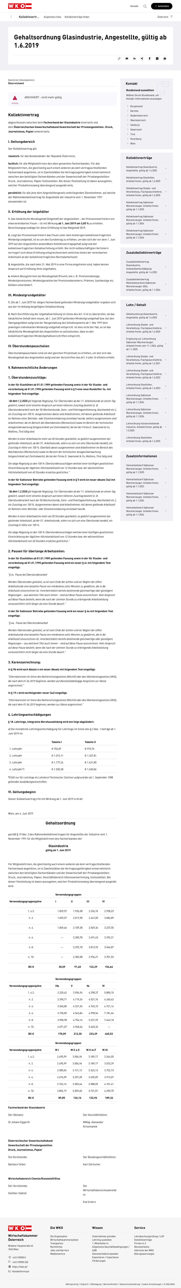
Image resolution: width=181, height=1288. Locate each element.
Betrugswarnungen (144, 1253)
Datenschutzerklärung (130, 1284)
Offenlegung (95, 1284)
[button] (165, 16)
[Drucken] (164, 58)
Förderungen (99, 1260)
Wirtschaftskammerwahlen (64, 1239)
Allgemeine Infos (52, 16)
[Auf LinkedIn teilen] (134, 58)
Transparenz (56, 1243)
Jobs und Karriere (59, 1250)
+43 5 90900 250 (18, 1262)
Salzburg (133, 124)
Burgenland (134, 106)
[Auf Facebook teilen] (149, 58)
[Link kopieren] (119, 58)
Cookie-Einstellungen (152, 1284)
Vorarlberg (133, 138)
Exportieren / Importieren (105, 1257)
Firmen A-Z (140, 1243)
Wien (130, 143)
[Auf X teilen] (157, 58)
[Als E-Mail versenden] (126, 58)
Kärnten (132, 110)
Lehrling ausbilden (102, 1239)
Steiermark (134, 129)
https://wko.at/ (17, 1266)
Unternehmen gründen (104, 1236)
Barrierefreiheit (110, 1284)
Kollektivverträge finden (77, 16)
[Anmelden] (161, 6)
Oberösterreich (136, 120)
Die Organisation (58, 1236)
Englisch (84, 1284)
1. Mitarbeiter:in (100, 1243)
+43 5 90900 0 (17, 1257)
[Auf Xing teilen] (142, 58)
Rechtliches (56, 1246)
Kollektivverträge (29, 17)
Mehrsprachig (72, 1284)
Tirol (130, 134)
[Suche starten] (145, 6)
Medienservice (57, 1253)
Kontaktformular (18, 1271)
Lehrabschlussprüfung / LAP (149, 1236)
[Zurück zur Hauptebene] (11, 16)
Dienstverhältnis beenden (105, 1253)
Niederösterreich (137, 115)
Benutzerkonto (141, 1246)
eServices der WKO (144, 1250)
